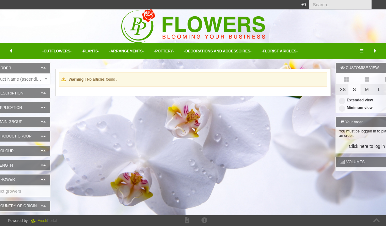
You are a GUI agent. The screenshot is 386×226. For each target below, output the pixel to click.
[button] (376, 4)
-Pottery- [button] (164, 51)
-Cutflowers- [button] (57, 51)
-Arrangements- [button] (126, 51)
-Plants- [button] (90, 51)
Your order (336, 122)
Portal (45, 220)
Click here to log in (351, 146)
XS (327, 89)
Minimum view (340, 107)
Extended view (340, 100)
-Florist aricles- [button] (280, 51)
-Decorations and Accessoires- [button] (218, 51)
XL (376, 89)
